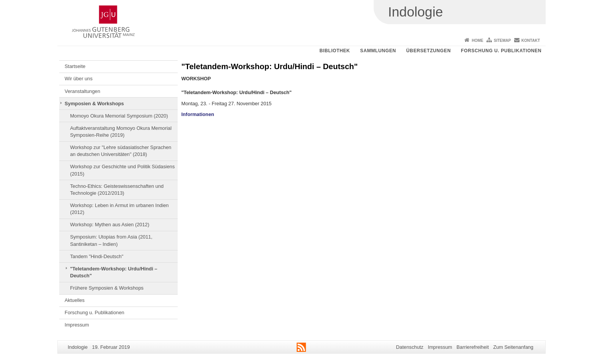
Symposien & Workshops (94, 103)
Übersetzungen (428, 50)
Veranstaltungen (82, 91)
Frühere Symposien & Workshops (106, 288)
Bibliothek (335, 50)
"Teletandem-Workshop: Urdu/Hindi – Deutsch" (113, 272)
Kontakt (530, 40)
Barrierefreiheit (472, 347)
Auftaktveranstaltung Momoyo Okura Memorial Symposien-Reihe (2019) (121, 131)
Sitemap (502, 40)
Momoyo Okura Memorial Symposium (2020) (119, 116)
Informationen (198, 114)
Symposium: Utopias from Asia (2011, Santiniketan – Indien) (111, 240)
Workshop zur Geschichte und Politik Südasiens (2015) (122, 170)
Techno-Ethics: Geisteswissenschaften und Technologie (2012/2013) (116, 189)
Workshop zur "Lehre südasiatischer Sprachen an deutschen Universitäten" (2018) (120, 150)
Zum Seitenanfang (513, 347)
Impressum (77, 325)
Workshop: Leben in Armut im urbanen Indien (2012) (119, 208)
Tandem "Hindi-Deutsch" (96, 256)
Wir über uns (79, 78)
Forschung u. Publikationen (501, 50)
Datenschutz (409, 347)
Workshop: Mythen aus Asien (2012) (109, 224)
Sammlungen (378, 50)
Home (477, 40)
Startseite (75, 66)
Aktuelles (75, 300)
